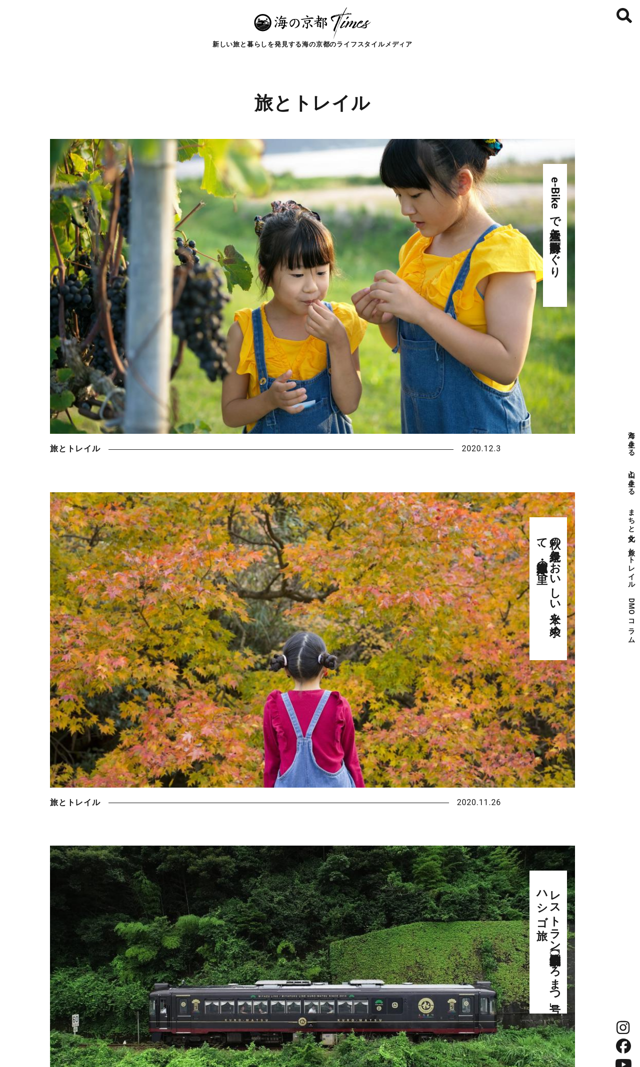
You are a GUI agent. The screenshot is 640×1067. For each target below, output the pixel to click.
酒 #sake (305, 771)
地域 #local (404, 800)
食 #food (206, 771)
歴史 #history (305, 800)
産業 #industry (503, 771)
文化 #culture (106, 800)
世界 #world (503, 800)
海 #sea (107, 771)
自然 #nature (405, 771)
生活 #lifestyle (206, 800)
